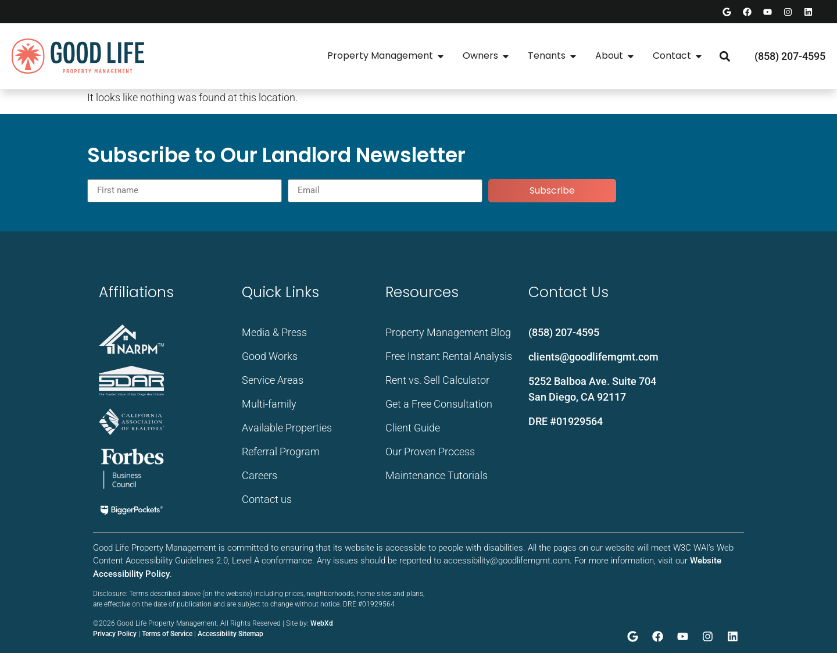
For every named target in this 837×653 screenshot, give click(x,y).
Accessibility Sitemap (230, 634)
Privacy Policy (115, 634)
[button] (724, 56)
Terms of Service (167, 634)
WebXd (321, 623)
